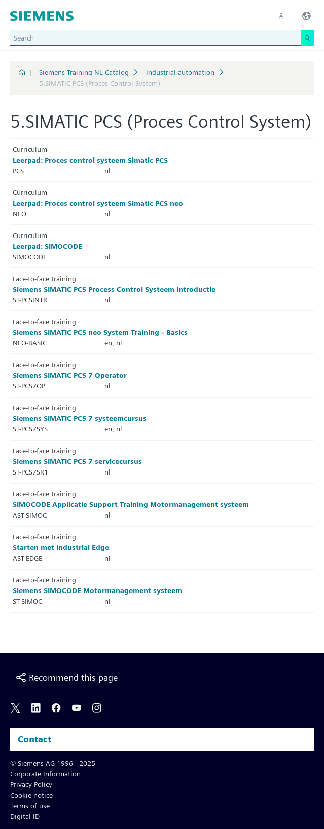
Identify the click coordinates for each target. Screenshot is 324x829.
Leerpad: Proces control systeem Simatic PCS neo (98, 203)
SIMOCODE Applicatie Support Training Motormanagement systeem (131, 504)
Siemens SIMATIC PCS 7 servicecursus (77, 461)
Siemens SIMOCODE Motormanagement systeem (97, 590)
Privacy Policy (31, 784)
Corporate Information (45, 774)
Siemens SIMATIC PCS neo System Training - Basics (100, 332)
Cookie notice (31, 795)
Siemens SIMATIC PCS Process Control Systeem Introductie (114, 289)
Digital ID (25, 816)
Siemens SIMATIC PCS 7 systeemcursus (80, 418)
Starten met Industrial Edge (61, 547)
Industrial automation (180, 72)
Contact (34, 739)
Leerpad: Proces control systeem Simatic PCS (90, 160)
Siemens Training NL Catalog (84, 72)
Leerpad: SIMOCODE (47, 246)
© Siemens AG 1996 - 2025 (52, 763)
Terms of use (30, 806)
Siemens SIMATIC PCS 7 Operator (70, 375)
